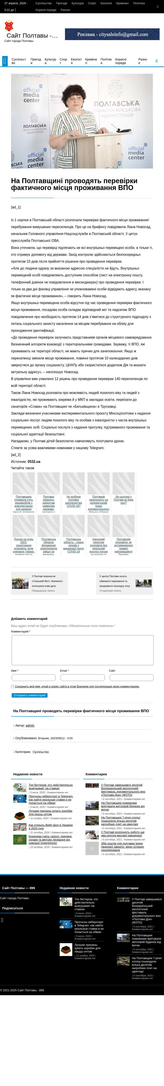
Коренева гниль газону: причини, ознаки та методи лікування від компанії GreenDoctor (50, 840)
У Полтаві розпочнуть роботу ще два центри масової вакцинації (122, 833)
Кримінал (122, 3)
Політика (139, 3)
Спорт (92, 3)
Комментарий (20, 631)
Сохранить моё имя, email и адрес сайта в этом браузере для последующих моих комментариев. (77, 686)
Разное (65, 10)
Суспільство (44, 3)
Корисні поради (46, 10)
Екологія (106, 3)
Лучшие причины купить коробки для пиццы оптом (50, 812)
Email (64, 670)
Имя (14, 670)
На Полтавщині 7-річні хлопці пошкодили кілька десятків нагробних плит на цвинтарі (120, 821)
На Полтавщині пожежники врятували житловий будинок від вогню (123, 806)
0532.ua (34, 461)
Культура (78, 3)
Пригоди (61, 3)
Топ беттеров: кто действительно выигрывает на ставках (51, 786)
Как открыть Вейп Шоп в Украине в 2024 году (51, 826)
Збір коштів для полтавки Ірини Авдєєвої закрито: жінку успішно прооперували (122, 847)
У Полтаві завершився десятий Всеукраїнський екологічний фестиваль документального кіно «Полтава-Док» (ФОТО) (123, 790)
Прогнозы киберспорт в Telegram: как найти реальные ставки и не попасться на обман (51, 800)
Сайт (112, 670)
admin (30, 725)
